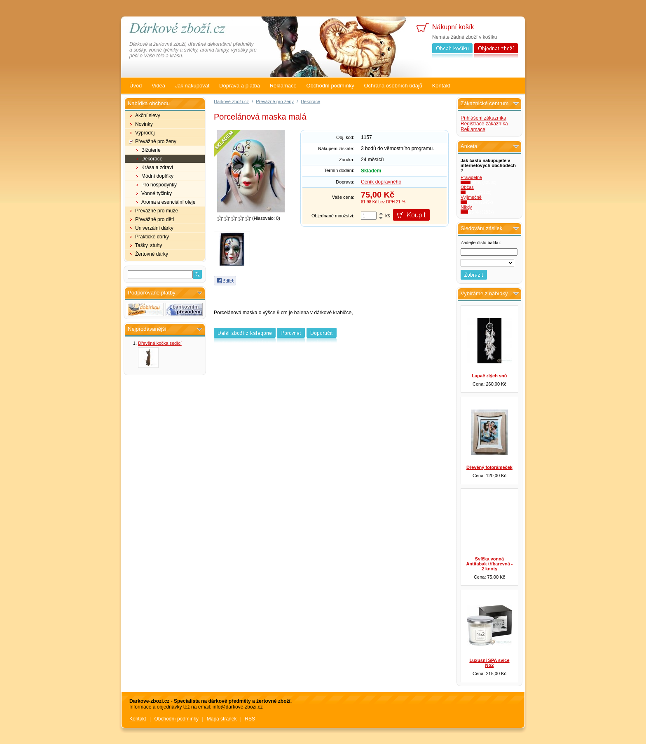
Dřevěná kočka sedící (160, 343)
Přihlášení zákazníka (483, 118)
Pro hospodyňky (159, 185)
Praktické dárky (152, 237)
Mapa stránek (222, 719)
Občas (467, 187)
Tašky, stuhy (148, 245)
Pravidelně (471, 177)
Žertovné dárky (151, 254)
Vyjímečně (471, 197)
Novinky (144, 124)
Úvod (135, 85)
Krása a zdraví (157, 167)
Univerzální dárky (154, 228)
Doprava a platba (239, 85)
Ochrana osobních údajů (393, 85)
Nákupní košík (453, 27)
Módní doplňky (157, 176)
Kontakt (441, 85)
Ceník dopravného (381, 182)
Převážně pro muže (156, 211)
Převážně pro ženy (155, 141)
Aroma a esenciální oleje (168, 202)
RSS (250, 719)
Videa (158, 85)
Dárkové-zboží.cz (231, 101)
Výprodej (144, 133)
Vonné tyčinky (156, 193)
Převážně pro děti (154, 219)
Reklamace (283, 85)
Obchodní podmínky (330, 85)
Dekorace (151, 159)
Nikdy (466, 207)
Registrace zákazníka (484, 124)
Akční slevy (147, 115)
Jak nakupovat (192, 85)
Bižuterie (151, 150)
